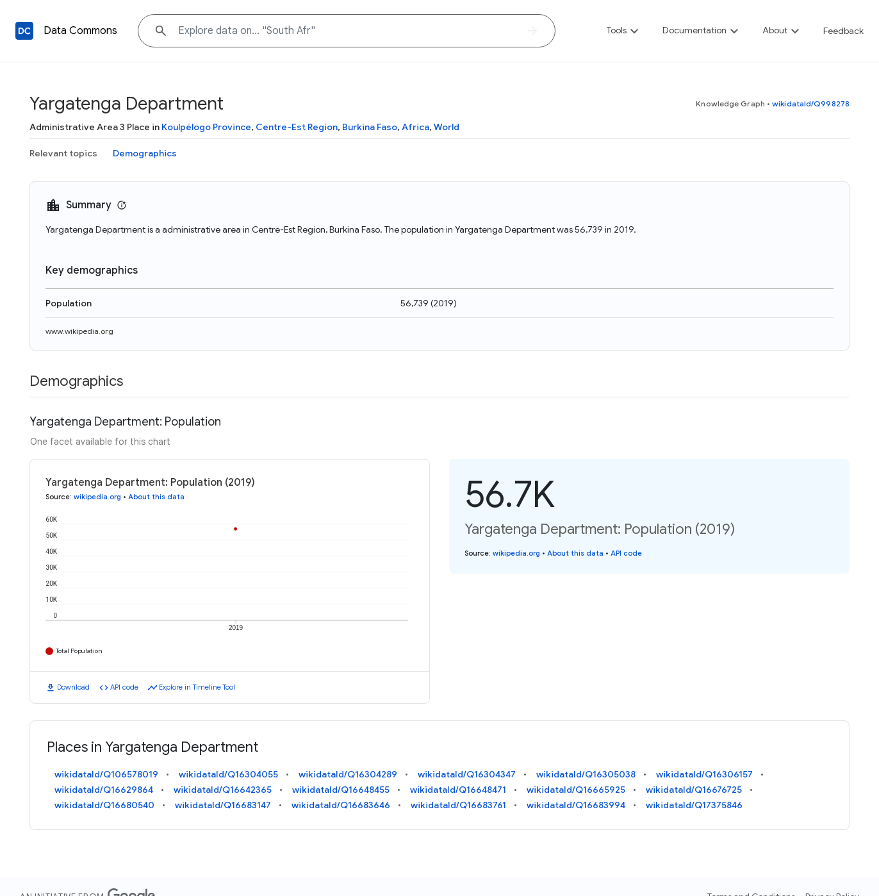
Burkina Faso (369, 127)
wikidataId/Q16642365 (223, 789)
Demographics (145, 153)
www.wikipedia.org (79, 331)
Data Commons (80, 30)
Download (73, 687)
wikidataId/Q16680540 (104, 805)
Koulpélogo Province (206, 127)
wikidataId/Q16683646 (341, 805)
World (446, 127)
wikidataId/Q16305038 (586, 774)
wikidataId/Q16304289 (348, 774)
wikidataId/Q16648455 (341, 789)
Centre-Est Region (297, 127)
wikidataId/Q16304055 (228, 774)
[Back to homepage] (24, 31)
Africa (415, 127)
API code (124, 687)
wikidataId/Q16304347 (467, 774)
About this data (156, 496)
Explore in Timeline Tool (197, 687)
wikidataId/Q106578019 (106, 774)
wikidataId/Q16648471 (458, 789)
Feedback (843, 31)
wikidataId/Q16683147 (223, 805)
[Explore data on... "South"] (346, 31)
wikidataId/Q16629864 (103, 789)
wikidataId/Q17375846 (694, 805)
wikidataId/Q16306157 (704, 774)
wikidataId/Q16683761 (458, 805)
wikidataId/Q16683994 (576, 805)
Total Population (79, 651)
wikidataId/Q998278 (811, 103)
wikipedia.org (97, 496)
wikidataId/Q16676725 (694, 789)
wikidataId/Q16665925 (576, 789)
